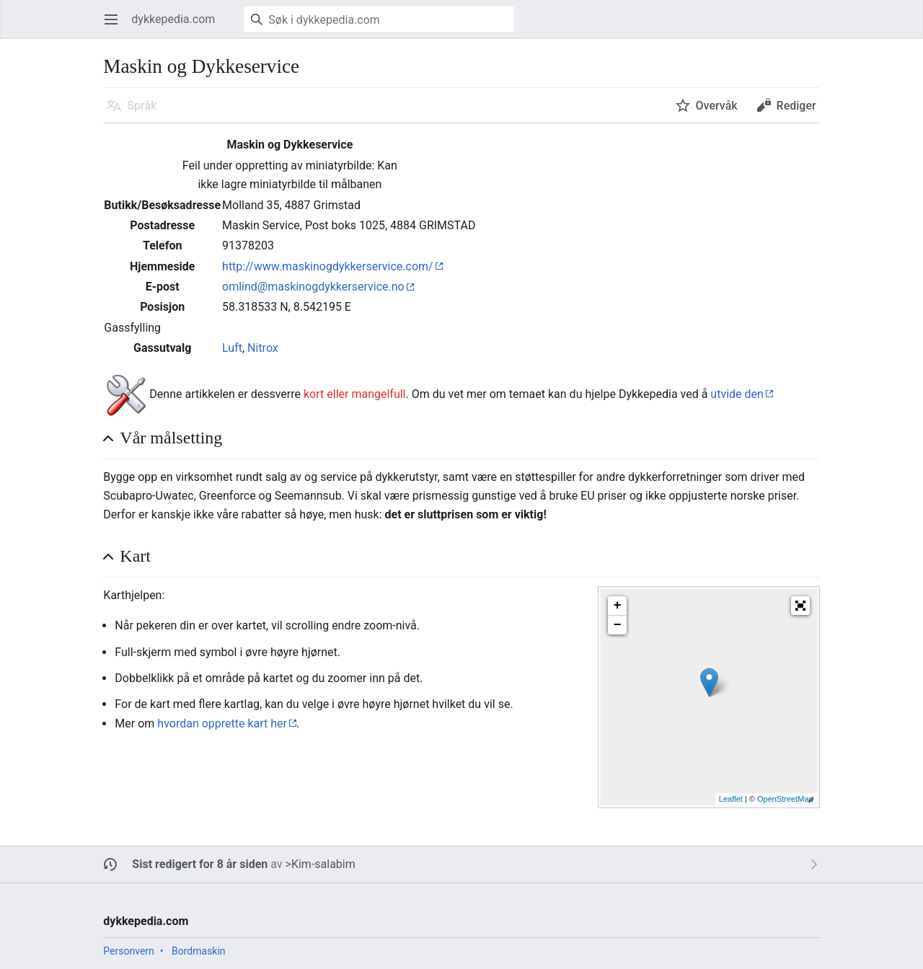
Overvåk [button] (717, 105)
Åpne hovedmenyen (116, 26)
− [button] (618, 625)
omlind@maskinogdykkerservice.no (313, 286)
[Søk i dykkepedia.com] (379, 19)
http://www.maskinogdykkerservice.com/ (327, 266)
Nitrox (262, 348)
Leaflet (731, 799)
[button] (800, 605)
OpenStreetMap (785, 799)
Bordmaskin (199, 951)
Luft (232, 348)
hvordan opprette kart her (222, 723)
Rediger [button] (796, 105)
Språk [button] (141, 105)
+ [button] (618, 605)
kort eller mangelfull (354, 394)
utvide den (737, 394)
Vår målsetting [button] (171, 437)
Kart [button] (135, 556)
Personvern (128, 951)
